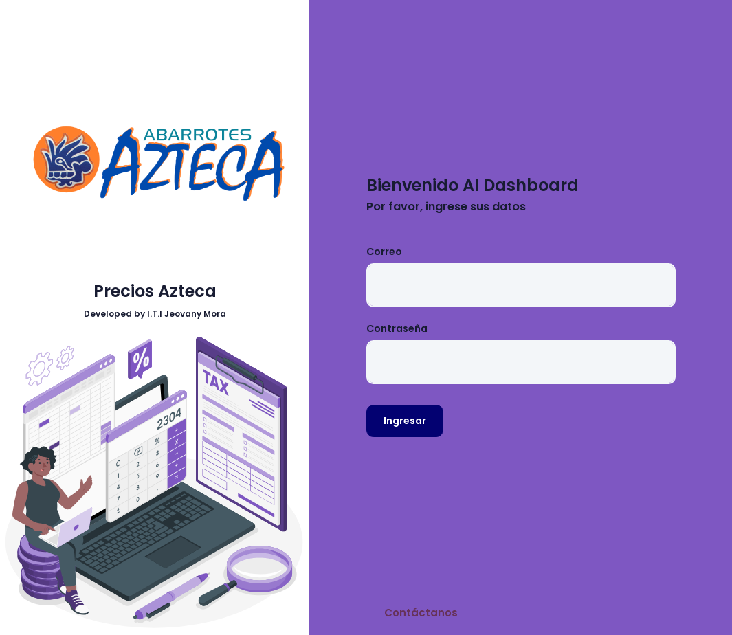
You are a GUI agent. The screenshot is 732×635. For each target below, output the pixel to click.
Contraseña (397, 328)
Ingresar (405, 420)
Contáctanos (421, 612)
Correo (384, 251)
